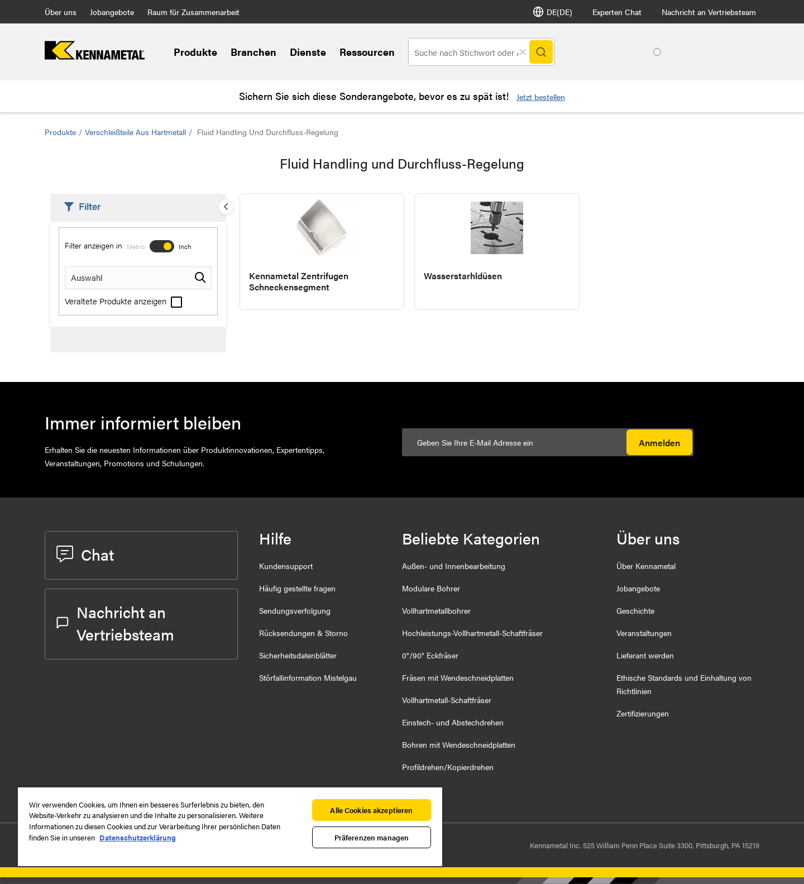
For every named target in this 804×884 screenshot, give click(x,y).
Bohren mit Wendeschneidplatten (458, 744)
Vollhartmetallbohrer (436, 610)
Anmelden (659, 442)
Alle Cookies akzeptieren (371, 810)
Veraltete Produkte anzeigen (123, 301)
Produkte (195, 52)
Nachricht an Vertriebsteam (709, 11)
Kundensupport (286, 565)
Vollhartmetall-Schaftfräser (446, 699)
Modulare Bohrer (431, 588)
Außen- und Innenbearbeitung (453, 565)
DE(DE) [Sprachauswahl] (552, 11)
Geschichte (635, 610)
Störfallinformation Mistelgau (308, 677)
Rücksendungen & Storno (303, 632)
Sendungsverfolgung (295, 610)
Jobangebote (112, 11)
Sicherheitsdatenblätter (298, 655)
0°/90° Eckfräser (430, 655)
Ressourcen (367, 52)
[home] (95, 56)
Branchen (253, 52)
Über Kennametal (646, 565)
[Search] (541, 52)
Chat (85, 554)
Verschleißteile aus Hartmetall (135, 131)
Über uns (60, 11)
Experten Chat (617, 11)
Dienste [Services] (308, 52)
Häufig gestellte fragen (297, 588)
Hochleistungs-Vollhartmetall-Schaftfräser (472, 632)
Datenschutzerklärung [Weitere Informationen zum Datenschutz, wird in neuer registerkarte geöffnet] (137, 837)
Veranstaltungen (644, 632)
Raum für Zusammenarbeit (193, 11)
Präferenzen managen (371, 837)
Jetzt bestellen (540, 96)
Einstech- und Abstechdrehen (453, 722)
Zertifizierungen (642, 713)
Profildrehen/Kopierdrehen (448, 766)
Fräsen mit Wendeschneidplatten (458, 677)
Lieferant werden (645, 655)
